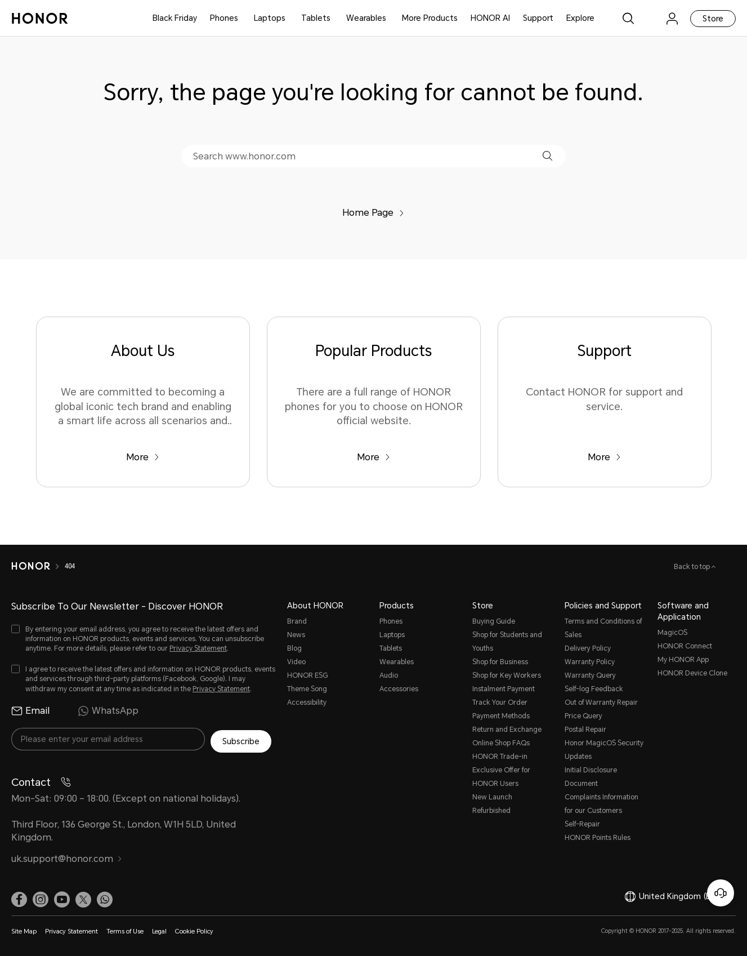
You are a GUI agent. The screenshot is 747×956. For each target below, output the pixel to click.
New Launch (492, 797)
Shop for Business (500, 662)
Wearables (366, 18)
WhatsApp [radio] (108, 711)
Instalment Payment (503, 689)
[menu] (672, 18)
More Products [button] (430, 18)
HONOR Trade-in (499, 757)
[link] (650, 18)
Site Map (24, 929)
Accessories (398, 689)
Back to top (693, 567)
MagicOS (672, 633)
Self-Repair (582, 824)
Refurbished (491, 811)
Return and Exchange (507, 729)
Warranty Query (590, 675)
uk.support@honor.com (66, 856)
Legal (159, 929)
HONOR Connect (684, 646)
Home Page (373, 212)
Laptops (269, 18)
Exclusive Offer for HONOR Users (501, 777)
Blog (294, 648)
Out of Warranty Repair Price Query (601, 709)
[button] (547, 156)
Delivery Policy (588, 648)
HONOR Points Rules (597, 838)
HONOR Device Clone (692, 673)
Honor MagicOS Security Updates (604, 750)
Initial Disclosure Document (591, 777)
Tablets (315, 18)
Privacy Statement (198, 648)
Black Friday (175, 18)
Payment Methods (501, 716)
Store (713, 18)
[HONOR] (30, 566)
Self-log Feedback (594, 689)
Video (296, 662)
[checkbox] (143, 639)
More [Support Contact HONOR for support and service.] (604, 457)
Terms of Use (125, 929)
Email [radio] (30, 711)
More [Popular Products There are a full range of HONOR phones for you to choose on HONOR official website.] (373, 457)
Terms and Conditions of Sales (603, 628)
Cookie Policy (194, 929)
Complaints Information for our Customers (601, 804)
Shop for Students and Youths (507, 641)
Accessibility (306, 702)
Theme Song (307, 689)
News (296, 635)
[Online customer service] (720, 892)
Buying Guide (493, 621)
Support (538, 18)
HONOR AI (490, 18)
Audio (388, 675)
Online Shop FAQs (501, 743)
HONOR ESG (307, 675)
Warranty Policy (590, 662)
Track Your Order (499, 702)
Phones (224, 18)
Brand (297, 621)
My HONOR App (683, 660)
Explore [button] (580, 18)
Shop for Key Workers (506, 675)
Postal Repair (585, 729)
